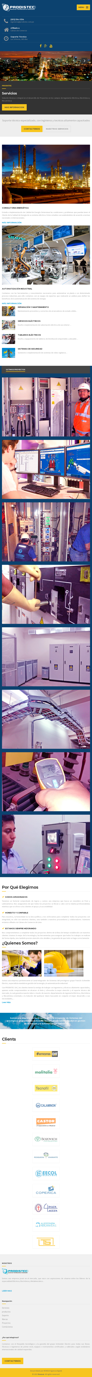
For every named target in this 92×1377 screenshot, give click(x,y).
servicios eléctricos (29, 321)
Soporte (5, 1315)
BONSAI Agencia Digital (53, 1371)
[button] (8, 61)
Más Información (11, 222)
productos (6, 1311)
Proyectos (6, 1323)
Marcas (5, 1319)
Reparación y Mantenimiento (33, 307)
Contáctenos (7, 1327)
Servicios (5, 1308)
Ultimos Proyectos (15, 370)
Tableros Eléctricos (29, 335)
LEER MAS (7, 1291)
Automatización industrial (17, 289)
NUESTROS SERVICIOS (57, 129)
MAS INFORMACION (14, 107)
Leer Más (6, 1002)
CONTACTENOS (32, 129)
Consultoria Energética (15, 208)
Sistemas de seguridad (30, 349)
